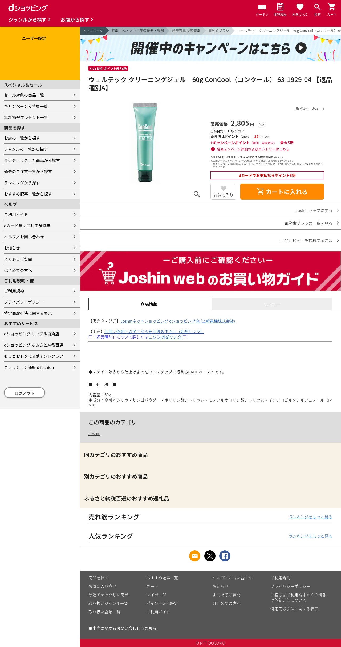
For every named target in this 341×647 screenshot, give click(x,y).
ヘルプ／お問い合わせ (24, 236)
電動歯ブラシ (218, 30)
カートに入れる (282, 191)
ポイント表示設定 (162, 603)
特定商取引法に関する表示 (28, 313)
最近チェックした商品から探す (32, 160)
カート (152, 586)
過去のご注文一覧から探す (28, 171)
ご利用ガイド (16, 214)
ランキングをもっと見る (310, 516)
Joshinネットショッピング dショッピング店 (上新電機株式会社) (177, 321)
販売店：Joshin (310, 108)
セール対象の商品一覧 (24, 95)
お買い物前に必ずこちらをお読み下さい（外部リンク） (154, 331)
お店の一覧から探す (22, 138)
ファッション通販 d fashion (29, 367)
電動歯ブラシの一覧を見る (308, 223)
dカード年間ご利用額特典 (27, 225)
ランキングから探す (22, 182)
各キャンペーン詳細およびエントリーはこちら (253, 149)
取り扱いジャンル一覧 (108, 603)
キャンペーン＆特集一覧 (26, 106)
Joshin (94, 433)
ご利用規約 (14, 291)
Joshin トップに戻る (314, 210)
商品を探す (98, 577)
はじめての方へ (18, 270)
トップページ (93, 30)
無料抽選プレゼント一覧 (26, 117)
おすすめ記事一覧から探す (28, 194)
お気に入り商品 (102, 586)
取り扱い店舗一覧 (104, 612)
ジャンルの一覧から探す (26, 149)
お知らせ (12, 248)
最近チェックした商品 (108, 594)
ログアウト (25, 393)
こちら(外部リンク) (165, 337)
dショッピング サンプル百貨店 (31, 333)
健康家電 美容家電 (186, 30)
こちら (150, 628)
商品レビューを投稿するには (306, 240)
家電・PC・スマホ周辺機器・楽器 (137, 30)
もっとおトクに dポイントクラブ (33, 356)
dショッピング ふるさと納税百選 (33, 345)
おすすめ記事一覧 (162, 577)
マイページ (156, 594)
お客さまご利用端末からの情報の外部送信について (298, 597)
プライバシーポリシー (24, 302)
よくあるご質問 (18, 259)
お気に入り (223, 195)
